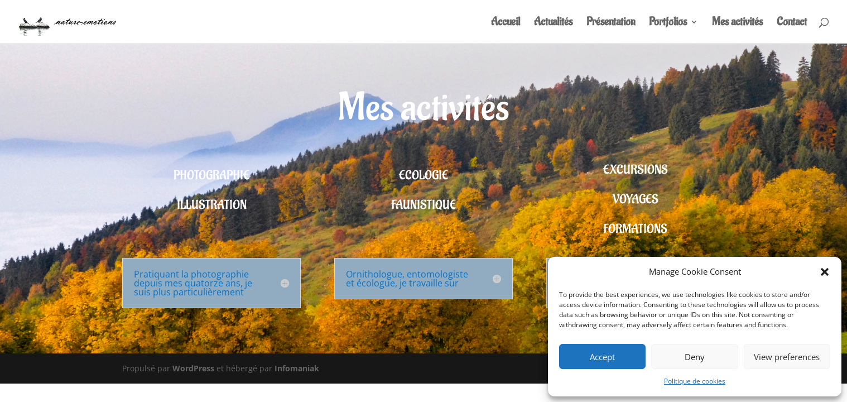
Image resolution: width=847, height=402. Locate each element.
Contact (792, 23)
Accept (602, 356)
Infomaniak (297, 368)
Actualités (553, 23)
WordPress (193, 368)
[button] (824, 271)
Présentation (610, 23)
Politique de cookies (694, 381)
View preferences (787, 356)
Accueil (505, 23)
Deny (695, 356)
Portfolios (668, 23)
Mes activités (737, 23)
